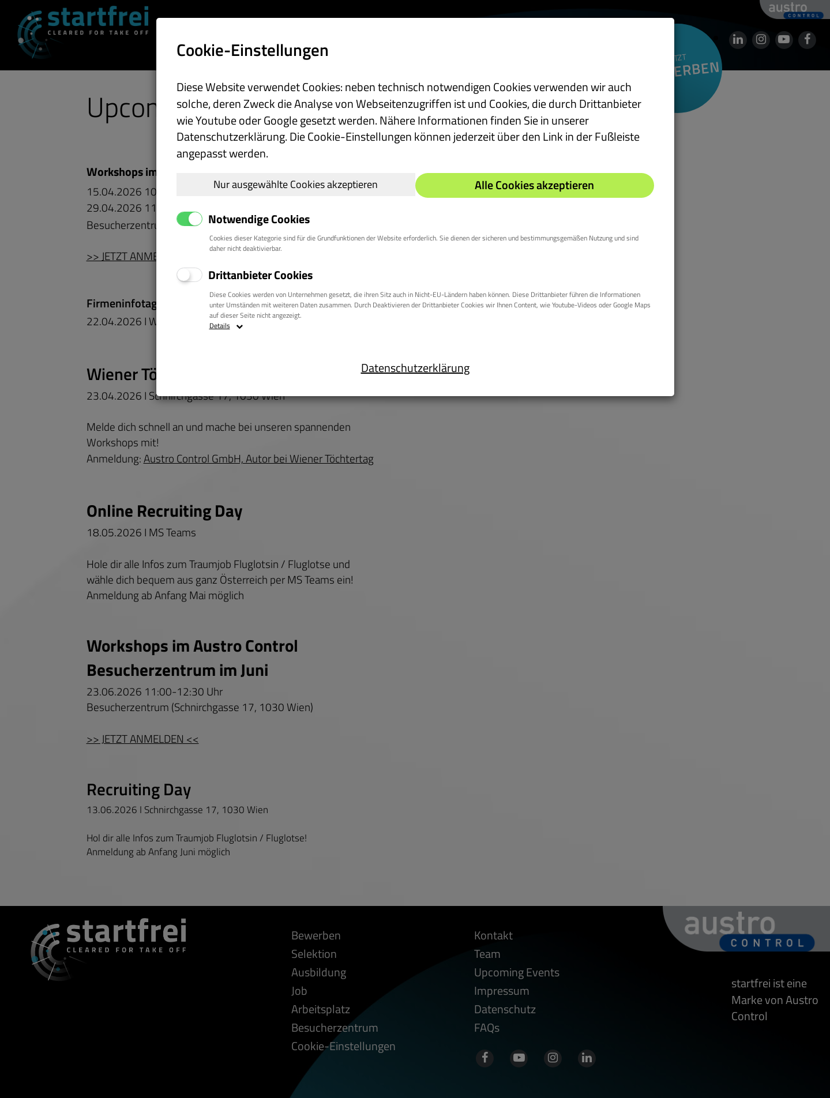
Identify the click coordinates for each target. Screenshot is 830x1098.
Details (226, 326)
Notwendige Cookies (259, 219)
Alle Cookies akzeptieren (534, 185)
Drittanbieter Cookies (260, 275)
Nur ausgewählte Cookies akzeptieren (295, 184)
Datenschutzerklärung (415, 368)
